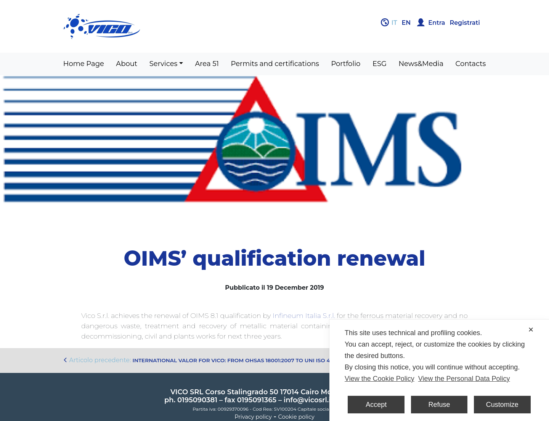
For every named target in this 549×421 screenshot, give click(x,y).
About (126, 64)
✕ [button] (531, 330)
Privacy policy (253, 416)
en (406, 22)
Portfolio (345, 64)
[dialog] (439, 370)
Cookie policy (296, 416)
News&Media (420, 64)
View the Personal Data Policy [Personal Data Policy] (464, 378)
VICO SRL (186, 392)
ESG (379, 64)
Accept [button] (376, 404)
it (394, 22)
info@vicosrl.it (309, 400)
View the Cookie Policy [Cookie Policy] (379, 378)
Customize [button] (502, 404)
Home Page (83, 64)
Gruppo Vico (166, 26)
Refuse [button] (439, 404)
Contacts (471, 64)
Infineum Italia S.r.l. (304, 315)
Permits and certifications (275, 64)
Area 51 (207, 64)
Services (163, 64)
